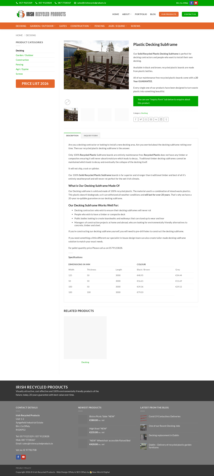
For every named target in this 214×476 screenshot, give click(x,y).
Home (115, 14)
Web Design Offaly (65, 472)
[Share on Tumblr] (166, 119)
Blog (153, 14)
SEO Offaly (81, 472)
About (127, 14)
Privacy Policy (23, 468)
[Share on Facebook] (135, 119)
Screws (135, 26)
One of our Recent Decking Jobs (164, 425)
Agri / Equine (117, 25)
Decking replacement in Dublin (164, 435)
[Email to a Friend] (146, 119)
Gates (63, 26)
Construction (81, 25)
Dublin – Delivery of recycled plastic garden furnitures (170, 446)
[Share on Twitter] (141, 119)
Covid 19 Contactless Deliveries (165, 416)
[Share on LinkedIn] (161, 119)
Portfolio (141, 14)
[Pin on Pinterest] (151, 119)
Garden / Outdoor (42, 25)
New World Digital (101, 472)
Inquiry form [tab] (91, 135)
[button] (67, 102)
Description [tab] (72, 135)
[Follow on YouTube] (196, 3)
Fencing (100, 26)
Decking (21, 26)
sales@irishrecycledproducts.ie (37, 443)
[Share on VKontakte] (156, 119)
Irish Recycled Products (44, 472)
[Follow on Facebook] (191, 3)
